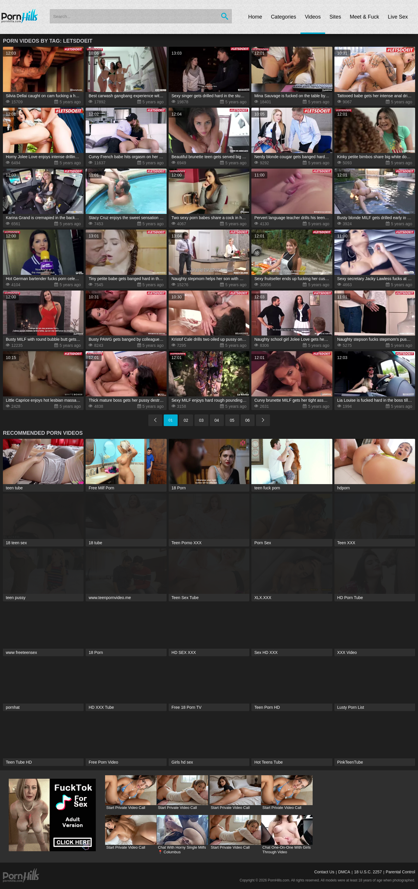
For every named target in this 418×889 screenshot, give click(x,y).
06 (247, 420)
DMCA (344, 872)
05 (232, 420)
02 (186, 420)
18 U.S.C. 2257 (368, 872)
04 (217, 420)
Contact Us (324, 872)
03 (201, 420)
